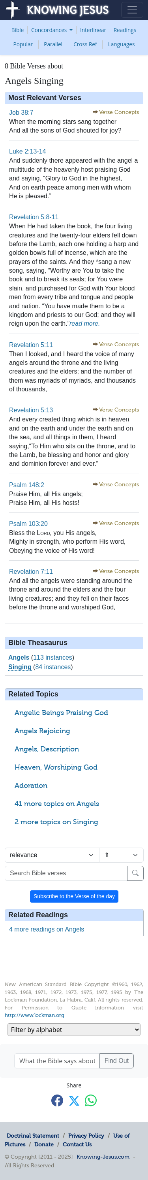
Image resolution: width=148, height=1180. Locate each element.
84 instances (53, 667)
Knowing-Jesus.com (103, 1156)
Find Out (117, 1060)
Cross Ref (85, 44)
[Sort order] (121, 855)
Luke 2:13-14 (27, 151)
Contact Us (77, 1144)
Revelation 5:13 (31, 410)
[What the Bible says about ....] (57, 1060)
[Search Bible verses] (66, 873)
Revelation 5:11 (31, 344)
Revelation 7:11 (31, 571)
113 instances (52, 657)
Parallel (53, 44)
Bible (17, 30)
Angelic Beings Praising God (61, 713)
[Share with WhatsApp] (91, 1100)
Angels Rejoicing (42, 731)
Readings (125, 30)
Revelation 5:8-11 (33, 217)
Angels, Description (47, 749)
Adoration (31, 785)
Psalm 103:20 (28, 523)
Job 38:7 (21, 112)
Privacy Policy (86, 1136)
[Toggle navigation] (132, 10)
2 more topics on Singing (56, 822)
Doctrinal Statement (33, 1136)
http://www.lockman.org (34, 1015)
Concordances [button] (49, 30)
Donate (44, 1144)
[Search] (135, 873)
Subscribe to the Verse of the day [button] (74, 896)
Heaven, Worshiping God (56, 767)
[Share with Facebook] (57, 1100)
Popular (23, 44)
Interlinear (93, 30)
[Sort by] (52, 855)
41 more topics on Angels (57, 804)
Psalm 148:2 (26, 485)
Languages (121, 44)
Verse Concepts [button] (119, 112)
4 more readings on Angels (46, 929)
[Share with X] (74, 1101)
